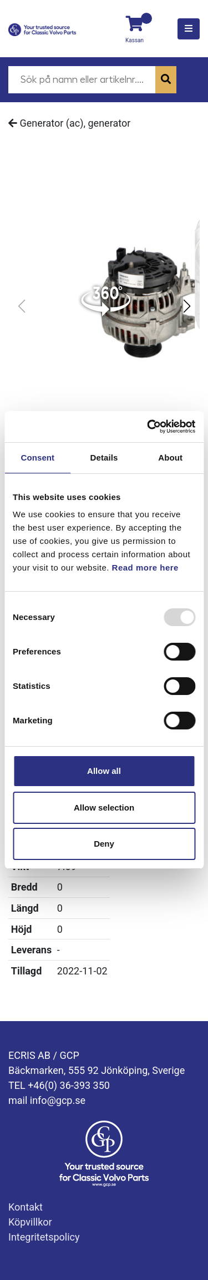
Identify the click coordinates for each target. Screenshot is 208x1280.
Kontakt (25, 1207)
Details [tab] (104, 457)
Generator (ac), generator (69, 123)
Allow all (104, 771)
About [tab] (170, 457)
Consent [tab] (37, 457)
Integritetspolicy (44, 1237)
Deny (104, 843)
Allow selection (104, 807)
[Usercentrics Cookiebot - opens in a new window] (148, 426)
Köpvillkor (30, 1222)
